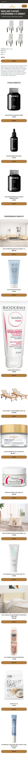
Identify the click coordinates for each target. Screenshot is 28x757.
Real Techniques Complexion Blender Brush (14, 657)
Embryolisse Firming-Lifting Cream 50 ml (14, 492)
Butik (24, 6)
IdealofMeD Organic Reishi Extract (14, 156)
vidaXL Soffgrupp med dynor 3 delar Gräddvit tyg (14, 249)
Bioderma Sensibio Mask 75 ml (14, 370)
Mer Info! (14, 61)
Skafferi (7, 49)
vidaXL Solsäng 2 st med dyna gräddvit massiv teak (14, 411)
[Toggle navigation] (2, 6)
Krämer (11, 49)
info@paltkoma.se (4, 1)
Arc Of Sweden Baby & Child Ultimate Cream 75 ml (14, 574)
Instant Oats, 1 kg (14, 703)
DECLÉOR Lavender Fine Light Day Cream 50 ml (14, 451)
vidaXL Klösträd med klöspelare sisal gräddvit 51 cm (14, 533)
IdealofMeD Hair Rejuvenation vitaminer (14, 115)
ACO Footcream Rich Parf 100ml (14, 289)
